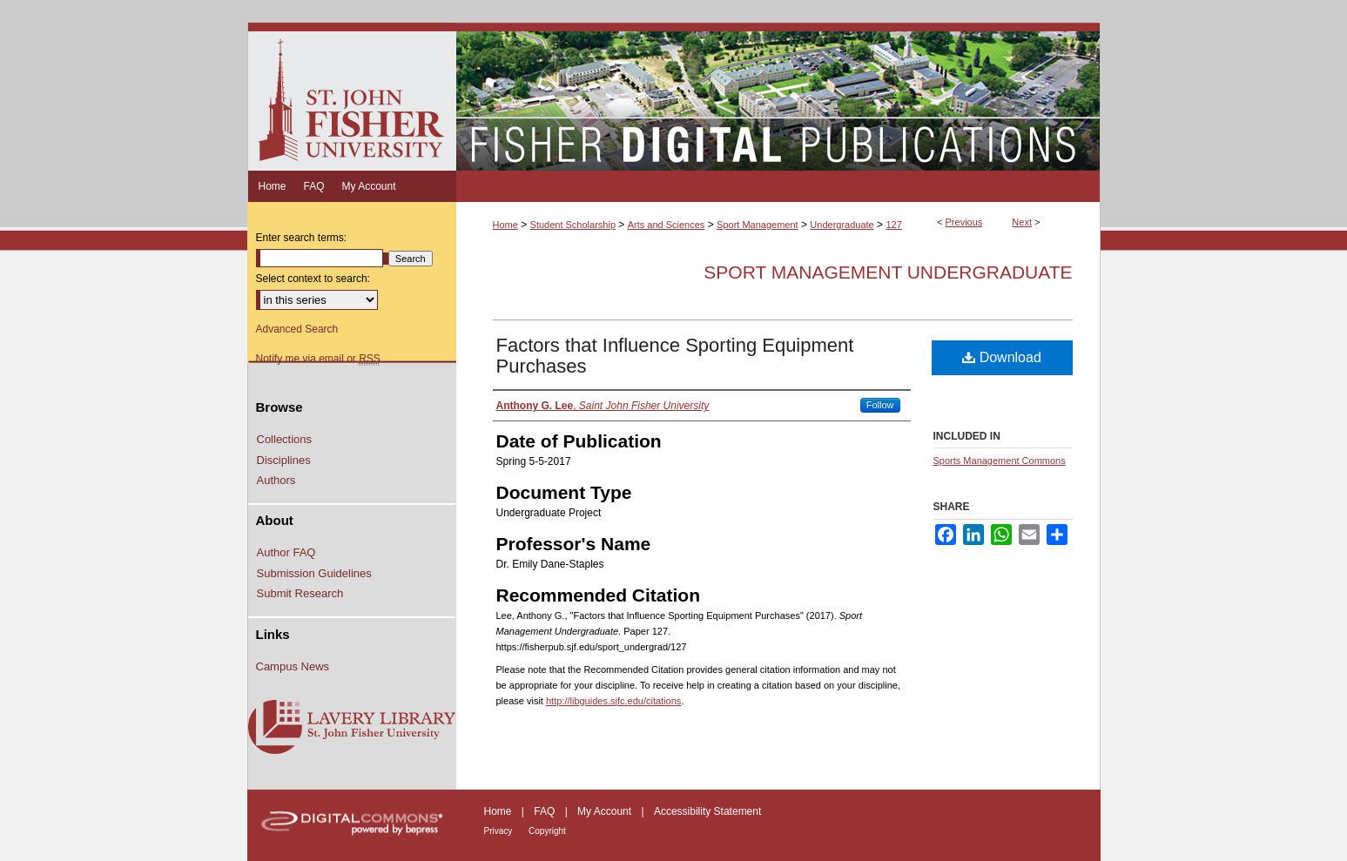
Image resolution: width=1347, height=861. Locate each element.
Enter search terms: (301, 238)
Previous (964, 222)
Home (505, 224)
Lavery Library (351, 727)
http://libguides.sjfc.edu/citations (613, 701)
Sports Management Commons (999, 460)
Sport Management (757, 224)
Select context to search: (313, 278)
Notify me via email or (318, 359)
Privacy (499, 831)
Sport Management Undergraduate (888, 272)
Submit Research (300, 593)
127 (893, 224)
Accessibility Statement (707, 811)
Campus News (293, 666)
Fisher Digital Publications (778, 97)
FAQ (545, 811)
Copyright (547, 831)
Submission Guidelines (314, 573)
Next (1022, 222)
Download (1001, 357)
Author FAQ (286, 552)
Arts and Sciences (666, 224)
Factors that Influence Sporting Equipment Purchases (675, 355)
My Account (605, 811)
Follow (880, 405)
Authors (276, 480)
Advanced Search (297, 329)
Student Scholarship (573, 224)
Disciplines (284, 460)
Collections (285, 439)
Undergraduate (841, 224)
